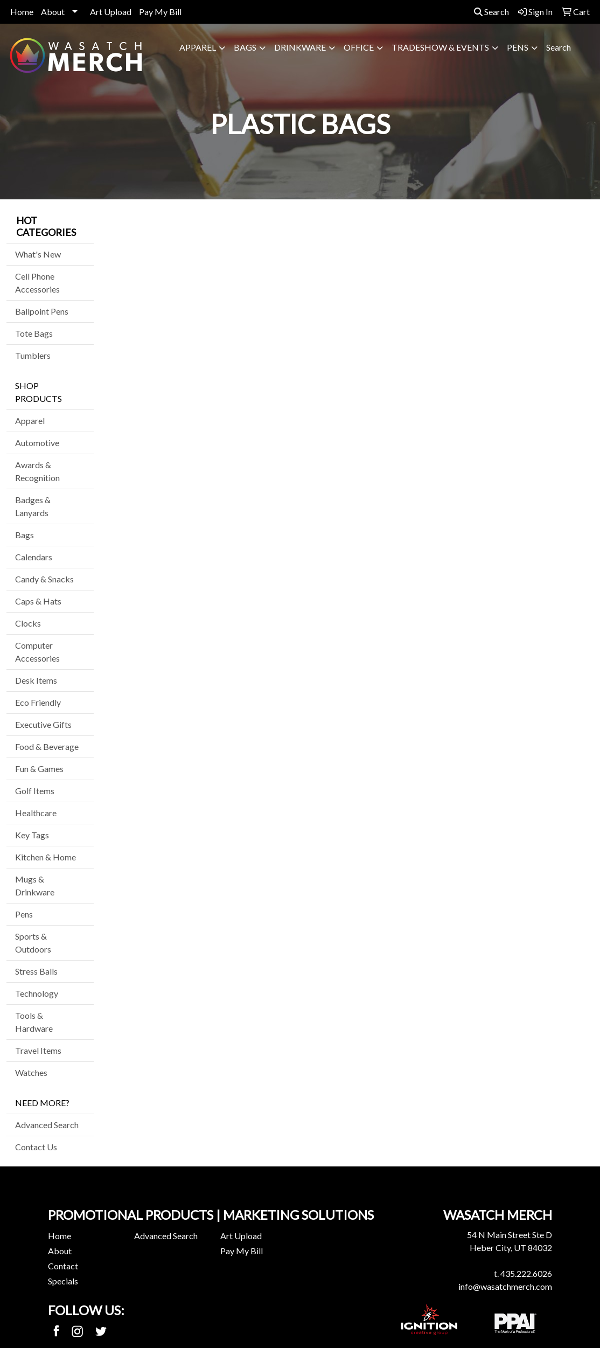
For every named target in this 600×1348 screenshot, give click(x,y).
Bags (245, 47)
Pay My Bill (160, 11)
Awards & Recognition (37, 471)
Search (491, 11)
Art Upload (110, 11)
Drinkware (300, 47)
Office (359, 47)
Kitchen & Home (45, 857)
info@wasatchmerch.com (505, 1286)
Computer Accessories (37, 651)
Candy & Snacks (44, 579)
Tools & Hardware (34, 1021)
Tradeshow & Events (440, 47)
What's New (38, 254)
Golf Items (34, 791)
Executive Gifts (43, 724)
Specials (63, 1281)
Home (21, 11)
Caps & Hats (38, 601)
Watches (31, 1072)
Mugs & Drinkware (34, 885)
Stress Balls (36, 971)
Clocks (28, 623)
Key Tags (32, 835)
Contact (63, 1266)
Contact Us (36, 1147)
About (53, 11)
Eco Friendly (38, 702)
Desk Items (36, 680)
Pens (517, 47)
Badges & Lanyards (33, 506)
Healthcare (36, 813)
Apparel (197, 47)
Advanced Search (47, 1125)
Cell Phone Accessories (37, 282)
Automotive (37, 442)
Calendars (33, 557)
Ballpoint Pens (41, 311)
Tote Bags (34, 333)
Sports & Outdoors (33, 942)
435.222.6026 (526, 1273)
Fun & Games (39, 768)
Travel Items (38, 1050)
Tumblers (33, 355)
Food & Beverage (47, 746)
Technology (36, 993)
